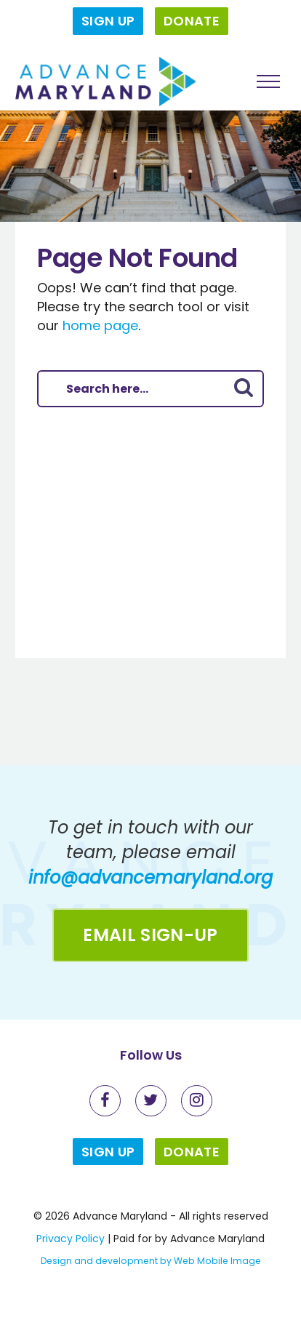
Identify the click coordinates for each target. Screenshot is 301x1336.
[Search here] (132, 388)
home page (100, 325)
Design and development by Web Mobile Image (151, 1261)
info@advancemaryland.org (150, 877)
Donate (192, 21)
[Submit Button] (243, 388)
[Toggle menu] (268, 81)
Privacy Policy (70, 1238)
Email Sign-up (150, 935)
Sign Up (108, 21)
